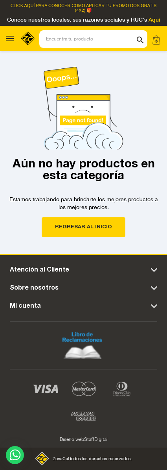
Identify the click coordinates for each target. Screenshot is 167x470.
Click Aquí (23, 6)
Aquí (154, 20)
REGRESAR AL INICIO (83, 227)
